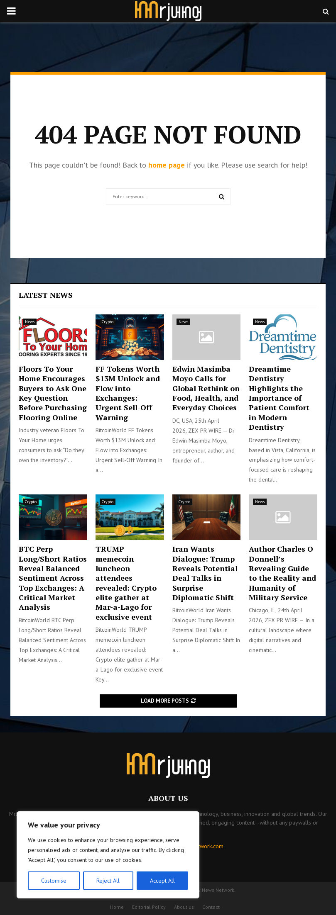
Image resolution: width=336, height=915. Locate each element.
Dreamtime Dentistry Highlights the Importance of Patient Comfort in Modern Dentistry (279, 398)
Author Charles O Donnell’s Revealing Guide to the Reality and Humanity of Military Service (282, 573)
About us (184, 907)
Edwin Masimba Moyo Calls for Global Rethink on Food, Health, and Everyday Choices (206, 388)
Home (117, 907)
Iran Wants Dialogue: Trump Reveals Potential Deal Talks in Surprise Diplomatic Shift (205, 573)
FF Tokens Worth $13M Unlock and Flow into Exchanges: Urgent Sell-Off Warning (128, 393)
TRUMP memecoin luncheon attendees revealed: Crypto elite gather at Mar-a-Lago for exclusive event (126, 583)
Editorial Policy (149, 907)
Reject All (108, 880)
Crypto (107, 321)
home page (166, 165)
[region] (108, 854)
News (29, 321)
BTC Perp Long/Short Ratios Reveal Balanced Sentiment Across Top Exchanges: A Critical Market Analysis (53, 578)
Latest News (46, 295)
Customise (53, 880)
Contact (211, 907)
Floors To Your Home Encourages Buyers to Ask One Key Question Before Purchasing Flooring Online (53, 393)
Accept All (162, 880)
